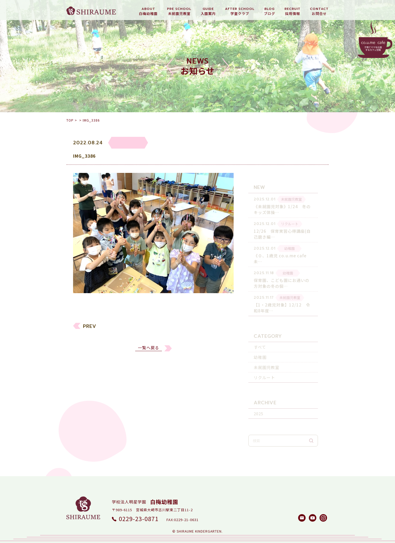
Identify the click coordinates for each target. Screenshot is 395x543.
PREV (89, 329)
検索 (311, 433)
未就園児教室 (266, 360)
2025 (258, 406)
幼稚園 (260, 350)
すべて (260, 340)
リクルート (264, 370)
